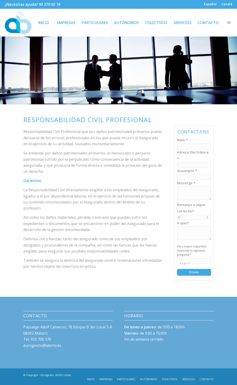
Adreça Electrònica (193, 155)
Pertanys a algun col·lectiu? (191, 207)
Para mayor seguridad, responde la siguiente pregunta (192, 250)
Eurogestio (47, 375)
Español (210, 4)
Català (226, 4)
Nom (182, 140)
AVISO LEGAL (63, 375)
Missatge (186, 183)
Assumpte (187, 170)
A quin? (183, 223)
